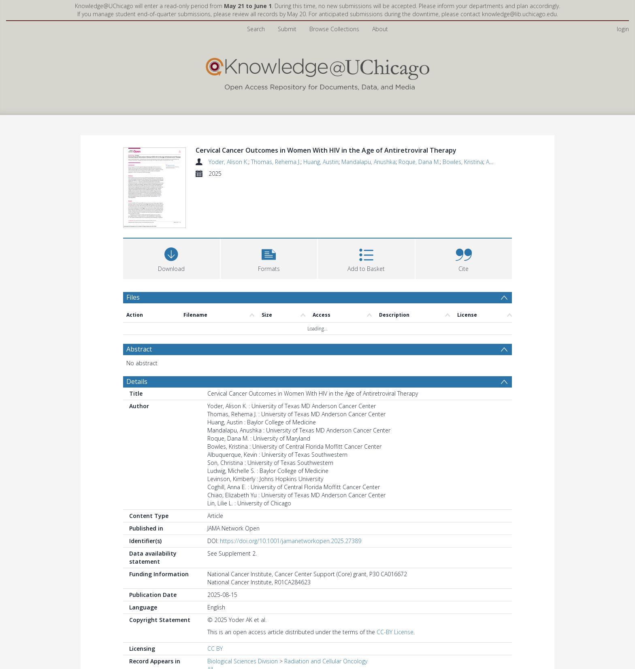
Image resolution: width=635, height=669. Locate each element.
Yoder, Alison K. (228, 162)
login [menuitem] (623, 29)
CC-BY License (395, 632)
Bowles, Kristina (463, 162)
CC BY (215, 648)
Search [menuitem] (256, 29)
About (380, 29)
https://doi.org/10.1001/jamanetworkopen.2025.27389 (290, 541)
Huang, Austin (321, 162)
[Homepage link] (317, 72)
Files (133, 297)
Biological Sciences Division (242, 661)
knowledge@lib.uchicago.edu (519, 14)
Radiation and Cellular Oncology (325, 661)
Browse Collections (334, 29)
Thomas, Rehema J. (275, 162)
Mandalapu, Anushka (368, 162)
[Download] (171, 258)
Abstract (139, 349)
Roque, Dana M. (419, 162)
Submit (287, 29)
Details (136, 381)
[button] (269, 258)
